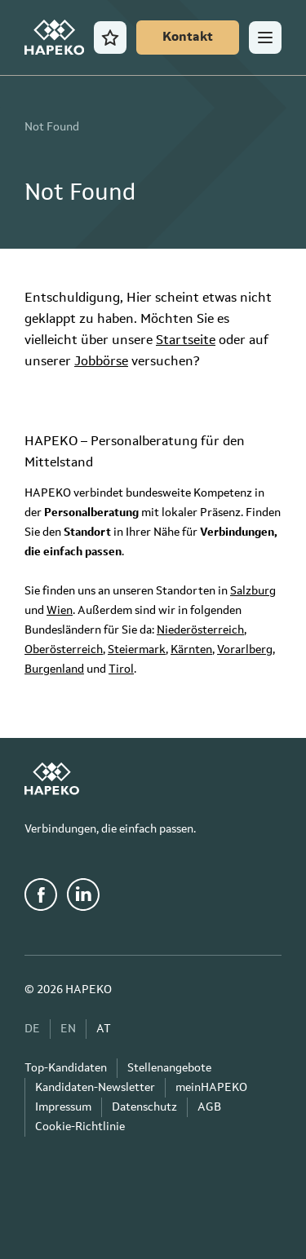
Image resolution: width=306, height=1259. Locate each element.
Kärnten (191, 650)
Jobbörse (101, 362)
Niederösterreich (200, 630)
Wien (60, 610)
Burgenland (54, 669)
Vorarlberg (245, 650)
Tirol (121, 669)
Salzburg (253, 591)
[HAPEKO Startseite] (54, 37)
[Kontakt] (187, 37)
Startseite (185, 340)
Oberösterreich (63, 650)
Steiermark (137, 650)
